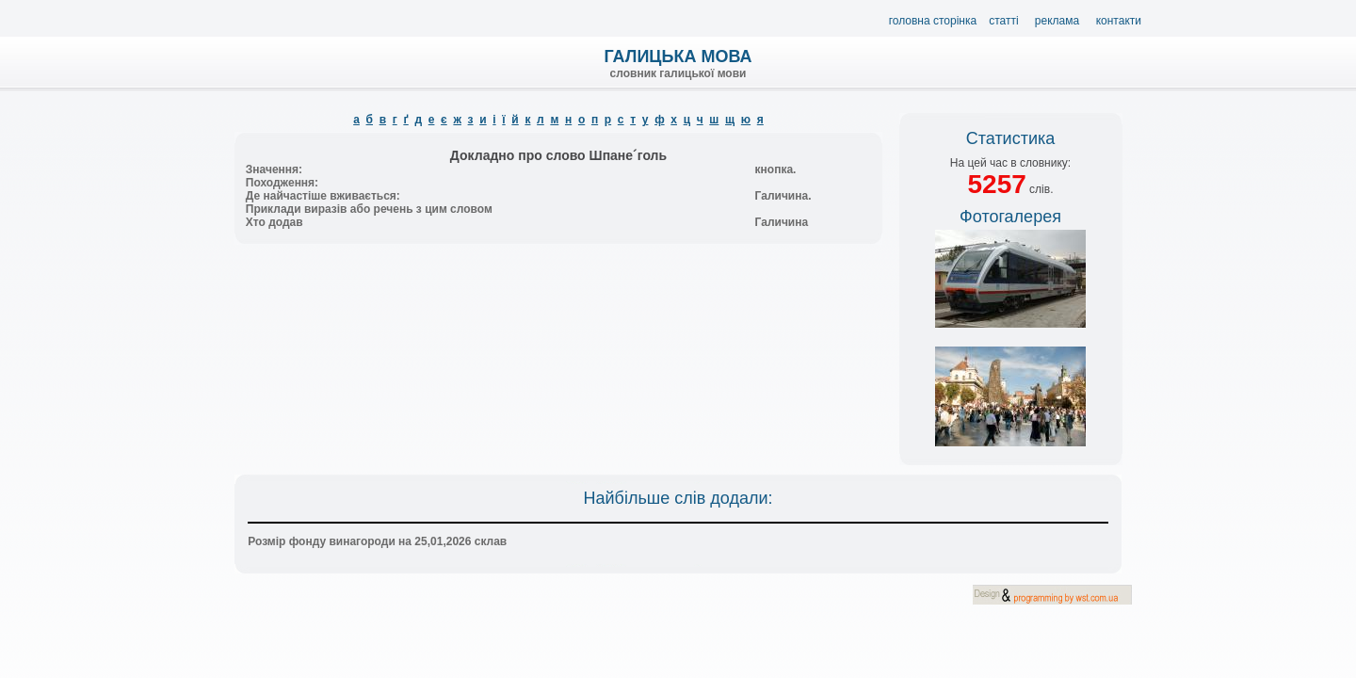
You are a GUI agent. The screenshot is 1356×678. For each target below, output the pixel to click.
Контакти (1118, 20)
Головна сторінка (933, 20)
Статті (1003, 20)
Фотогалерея (1010, 216)
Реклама (1057, 20)
